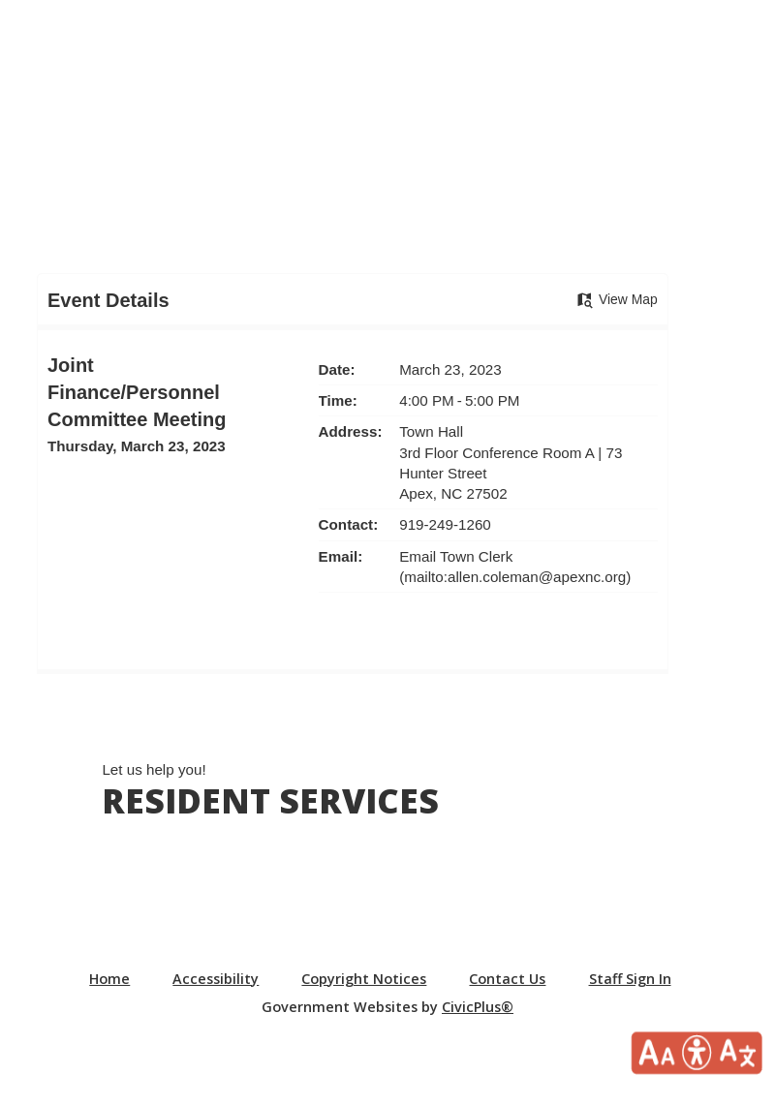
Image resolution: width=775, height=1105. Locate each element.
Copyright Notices (363, 978)
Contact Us (507, 978)
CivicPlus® (477, 1007)
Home (109, 978)
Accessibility (215, 978)
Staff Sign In (630, 978)
